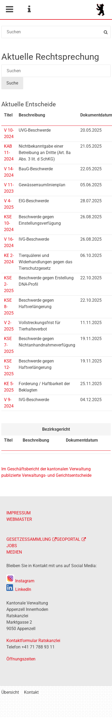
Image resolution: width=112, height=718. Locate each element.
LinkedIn (18, 589)
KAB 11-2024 (9, 153)
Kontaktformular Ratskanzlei (33, 640)
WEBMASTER (19, 519)
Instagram (20, 580)
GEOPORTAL (68, 539)
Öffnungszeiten (20, 658)
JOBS (11, 545)
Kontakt (31, 692)
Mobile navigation (9, 9)
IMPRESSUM (18, 512)
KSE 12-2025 (9, 367)
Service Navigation (29, 9)
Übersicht (10, 692)
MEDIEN (14, 552)
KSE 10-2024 (9, 223)
